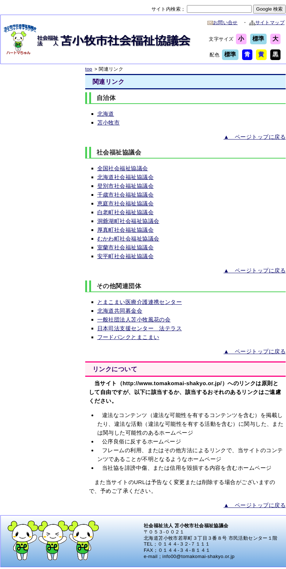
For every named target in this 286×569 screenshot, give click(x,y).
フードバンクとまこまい (128, 337)
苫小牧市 (108, 122)
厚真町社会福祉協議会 (125, 230)
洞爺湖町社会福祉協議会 (128, 221)
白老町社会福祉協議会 (125, 212)
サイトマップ (267, 22)
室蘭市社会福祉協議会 (125, 247)
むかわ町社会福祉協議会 (128, 238)
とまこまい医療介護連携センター (139, 302)
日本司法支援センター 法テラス (139, 328)
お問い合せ (222, 22)
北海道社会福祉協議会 (125, 177)
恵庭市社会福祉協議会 (125, 203)
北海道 (105, 114)
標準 (258, 39)
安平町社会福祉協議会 (125, 256)
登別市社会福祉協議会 (125, 186)
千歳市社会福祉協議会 (125, 194)
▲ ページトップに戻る (254, 137)
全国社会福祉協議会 (122, 168)
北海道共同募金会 (120, 311)
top (88, 69)
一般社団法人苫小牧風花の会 (134, 319)
